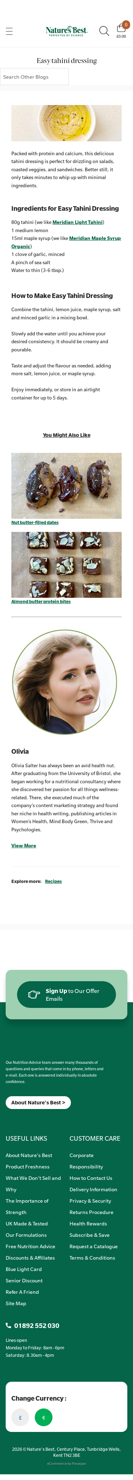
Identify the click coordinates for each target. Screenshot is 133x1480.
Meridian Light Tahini (77, 222)
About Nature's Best (29, 1155)
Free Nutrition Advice (30, 1246)
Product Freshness (28, 1166)
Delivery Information (93, 1189)
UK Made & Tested (27, 1223)
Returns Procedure (91, 1212)
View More (23, 845)
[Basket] (121, 31)
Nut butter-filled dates (35, 522)
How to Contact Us (91, 1178)
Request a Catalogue (94, 1246)
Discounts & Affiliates (30, 1257)
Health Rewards (88, 1223)
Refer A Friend (22, 1291)
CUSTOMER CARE (95, 1138)
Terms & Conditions (92, 1257)
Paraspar (79, 1463)
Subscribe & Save (90, 1234)
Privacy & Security (90, 1200)
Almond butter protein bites (41, 601)
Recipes (53, 881)
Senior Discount (24, 1280)
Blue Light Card (24, 1269)
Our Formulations (26, 1234)
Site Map (16, 1303)
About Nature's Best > (38, 1102)
